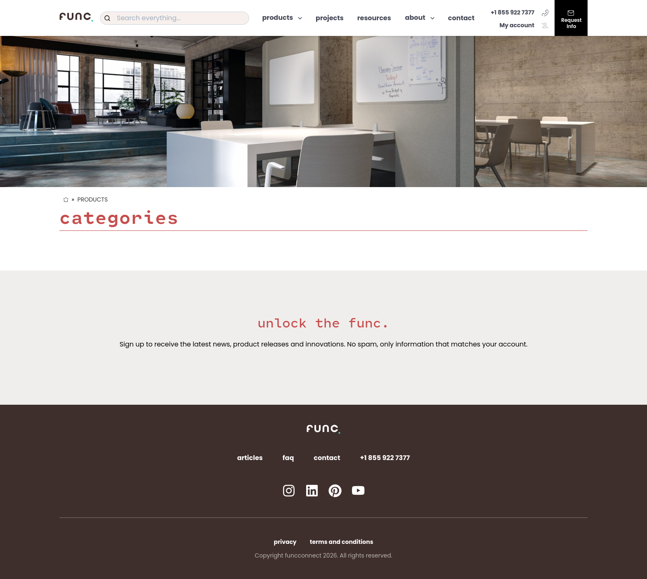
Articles (250, 458)
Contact (327, 458)
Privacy (285, 542)
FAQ (288, 458)
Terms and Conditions (341, 542)
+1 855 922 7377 (519, 12)
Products (93, 199)
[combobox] (174, 18)
